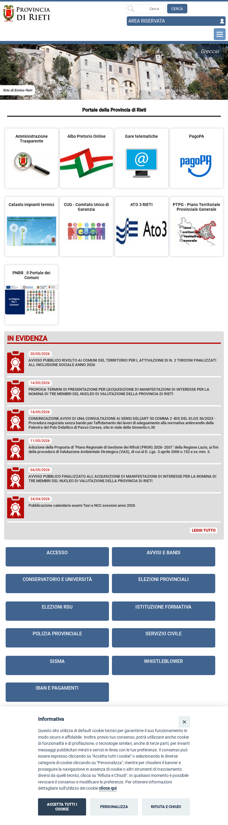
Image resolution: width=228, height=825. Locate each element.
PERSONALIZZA (114, 807)
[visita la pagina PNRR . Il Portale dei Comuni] (31, 290)
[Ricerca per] (145, 8)
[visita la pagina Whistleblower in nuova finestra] (163, 665)
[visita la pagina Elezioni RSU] (57, 611)
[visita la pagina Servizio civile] (163, 637)
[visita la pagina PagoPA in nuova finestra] (196, 154)
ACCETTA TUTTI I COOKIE (62, 806)
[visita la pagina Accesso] (57, 556)
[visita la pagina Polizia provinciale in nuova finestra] (57, 637)
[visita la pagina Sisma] (57, 665)
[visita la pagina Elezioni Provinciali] (163, 583)
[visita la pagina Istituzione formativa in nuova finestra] (163, 611)
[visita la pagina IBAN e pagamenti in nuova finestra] (57, 692)
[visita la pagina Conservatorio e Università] (57, 583)
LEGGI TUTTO (204, 530)
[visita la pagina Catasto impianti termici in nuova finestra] (31, 222)
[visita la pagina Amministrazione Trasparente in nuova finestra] (31, 154)
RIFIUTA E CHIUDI (166, 807)
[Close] (184, 722)
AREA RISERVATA (146, 21)
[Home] (24, 13)
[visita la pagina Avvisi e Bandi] (163, 556)
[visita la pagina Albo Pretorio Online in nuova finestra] (86, 154)
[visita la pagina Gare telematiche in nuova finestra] (141, 154)
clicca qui (108, 788)
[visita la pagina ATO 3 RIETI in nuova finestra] (141, 222)
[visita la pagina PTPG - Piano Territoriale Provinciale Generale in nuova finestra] (196, 222)
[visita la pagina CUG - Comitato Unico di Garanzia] (86, 222)
